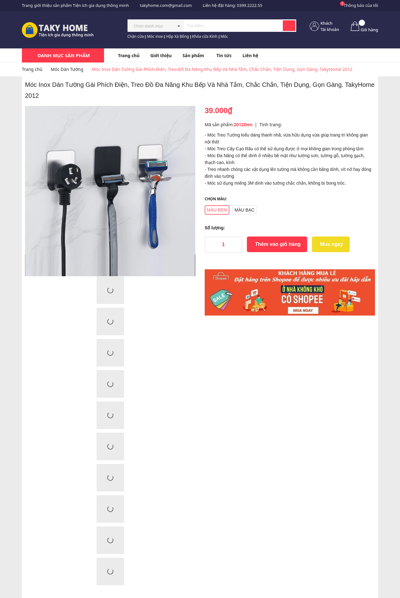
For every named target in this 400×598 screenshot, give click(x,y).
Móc (224, 36)
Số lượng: (215, 227)
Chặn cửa (136, 36)
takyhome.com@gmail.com (166, 5)
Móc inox (155, 36)
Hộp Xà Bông (177, 36)
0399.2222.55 (249, 5)
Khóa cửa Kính (205, 36)
